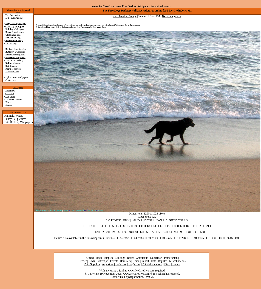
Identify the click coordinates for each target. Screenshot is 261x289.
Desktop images (15, 23)
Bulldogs (120, 257)
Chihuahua (142, 257)
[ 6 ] (113, 225)
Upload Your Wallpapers (16, 77)
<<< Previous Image (125, 16)
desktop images (15, 49)
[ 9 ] (129, 225)
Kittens (90, 257)
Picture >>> (179, 219)
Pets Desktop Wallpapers (18, 122)
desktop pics (15, 54)
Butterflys (102, 260)
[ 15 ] (168, 225)
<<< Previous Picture (118, 219)
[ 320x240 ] (111, 237)
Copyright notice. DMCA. (139, 276)
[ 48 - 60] (138, 231)
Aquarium (10, 90)
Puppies (108, 257)
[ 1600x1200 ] (216, 237)
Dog (13, 37)
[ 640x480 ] (139, 237)
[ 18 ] (187, 225)
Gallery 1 (137, 219)
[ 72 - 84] (161, 231)
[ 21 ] (208, 225)
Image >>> (171, 16)
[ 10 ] (135, 225)
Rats (153, 260)
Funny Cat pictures (15, 118)
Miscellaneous (12, 71)
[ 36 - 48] (127, 231)
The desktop (14, 60)
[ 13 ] (154, 225)
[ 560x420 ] (125, 237)
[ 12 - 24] (104, 231)
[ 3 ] (96, 225)
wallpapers (15, 51)
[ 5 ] (107, 225)
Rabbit (145, 260)
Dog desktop (14, 32)
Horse (136, 260)
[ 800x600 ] (153, 237)
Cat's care (9, 93)
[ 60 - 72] (150, 231)
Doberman (156, 257)
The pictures (13, 15)
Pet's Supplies (18, 88)
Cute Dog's (14, 26)
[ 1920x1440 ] (232, 237)
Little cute (14, 17)
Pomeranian (171, 257)
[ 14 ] (161, 225)
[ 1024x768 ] (167, 237)
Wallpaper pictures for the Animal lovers (18, 11)
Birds (7, 102)
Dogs (14, 40)
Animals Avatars (13, 115)
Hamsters (125, 260)
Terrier (83, 260)
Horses (8, 105)
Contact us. (10, 80)
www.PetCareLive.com (141, 270)
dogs (13, 34)
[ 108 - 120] (198, 231)
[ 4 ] (102, 225)
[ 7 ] (118, 225)
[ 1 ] (86, 225)
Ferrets (114, 260)
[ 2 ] (91, 225)
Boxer (130, 257)
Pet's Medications (13, 99)
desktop (11, 66)
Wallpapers (14, 29)
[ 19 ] (194, 225)
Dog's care (10, 96)
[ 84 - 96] (172, 231)
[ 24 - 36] (116, 231)
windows (13, 63)
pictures (13, 68)
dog (11, 43)
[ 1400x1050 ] (199, 237)
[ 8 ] (123, 225)
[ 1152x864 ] (183, 237)
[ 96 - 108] (185, 231)
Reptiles (162, 260)
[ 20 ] (201, 225)
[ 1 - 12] (94, 231)
